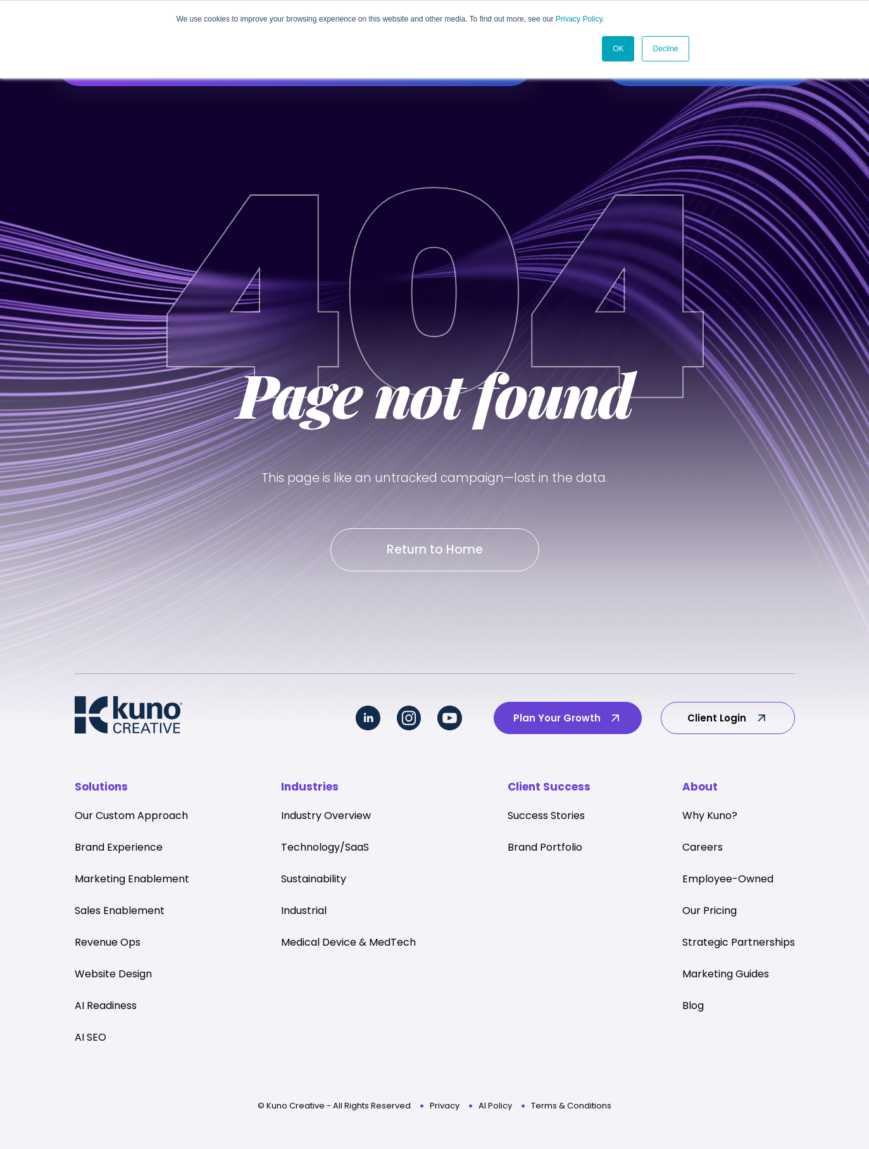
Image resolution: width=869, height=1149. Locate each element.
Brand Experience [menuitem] (119, 849)
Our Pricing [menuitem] (709, 913)
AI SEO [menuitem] (90, 1039)
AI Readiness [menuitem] (106, 1008)
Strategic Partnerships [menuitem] (738, 944)
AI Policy (495, 1108)
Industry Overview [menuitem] (326, 818)
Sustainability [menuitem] (313, 881)
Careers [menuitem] (702, 849)
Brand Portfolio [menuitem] (545, 849)
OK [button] (618, 48)
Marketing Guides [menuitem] (725, 976)
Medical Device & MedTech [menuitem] (348, 944)
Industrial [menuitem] (304, 913)
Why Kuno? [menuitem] (709, 818)
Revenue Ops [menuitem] (108, 944)
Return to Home (435, 550)
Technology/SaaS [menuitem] (325, 849)
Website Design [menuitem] (113, 976)
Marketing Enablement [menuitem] (132, 881)
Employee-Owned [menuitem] (727, 881)
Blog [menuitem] (693, 1008)
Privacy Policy (579, 19)
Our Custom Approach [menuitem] (131, 818)
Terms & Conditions (571, 1108)
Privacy (445, 1108)
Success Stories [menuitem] (546, 818)
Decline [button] (665, 48)
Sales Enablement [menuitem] (120, 913)
